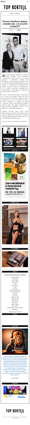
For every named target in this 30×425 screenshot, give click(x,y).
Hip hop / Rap (15, 297)
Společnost (17, 13)
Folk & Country (15, 304)
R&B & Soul (15, 301)
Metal (15, 294)
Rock (15, 284)
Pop (15, 287)
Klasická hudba (15, 277)
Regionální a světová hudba (15, 307)
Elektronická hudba (15, 291)
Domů (12, 13)
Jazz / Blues (15, 280)
